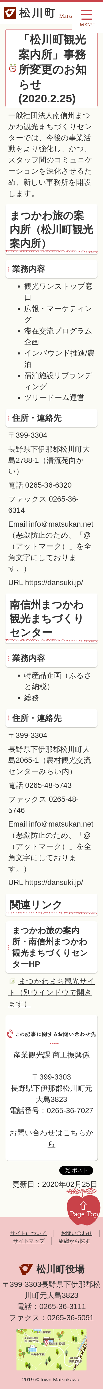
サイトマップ (28, 1241)
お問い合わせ (76, 1233)
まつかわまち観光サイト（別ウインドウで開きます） (51, 992)
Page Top (83, 1206)
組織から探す (74, 1241)
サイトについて (28, 1233)
